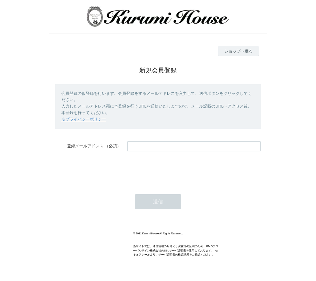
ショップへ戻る (238, 51)
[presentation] (174, 170)
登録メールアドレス (85, 146)
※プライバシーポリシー (83, 119)
